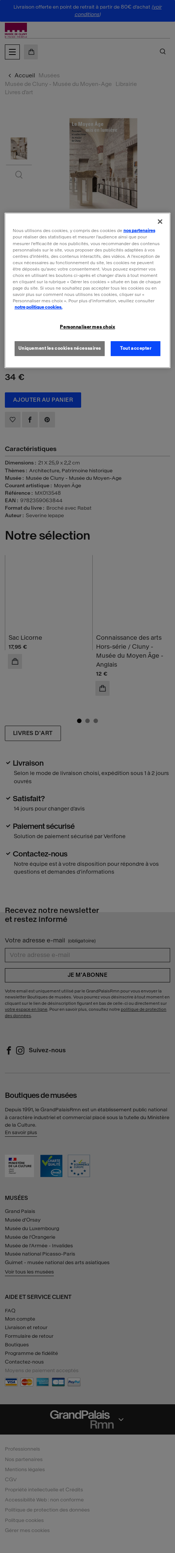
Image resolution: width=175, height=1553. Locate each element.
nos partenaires (139, 230)
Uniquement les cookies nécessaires (59, 348)
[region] (87, 290)
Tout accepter (135, 348)
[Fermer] (160, 221)
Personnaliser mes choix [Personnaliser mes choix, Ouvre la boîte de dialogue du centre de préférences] (87, 327)
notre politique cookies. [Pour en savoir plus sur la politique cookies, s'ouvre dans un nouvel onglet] (38, 307)
